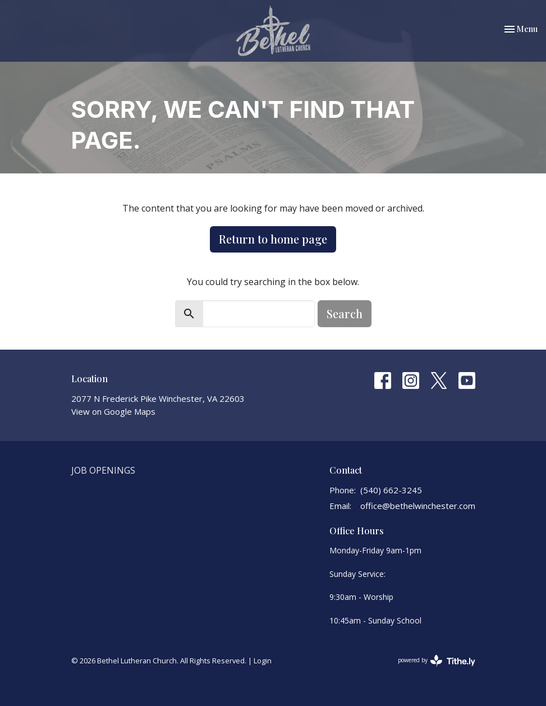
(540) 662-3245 (391, 490)
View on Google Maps (113, 411)
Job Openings (103, 470)
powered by (436, 661)
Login (263, 660)
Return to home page (273, 238)
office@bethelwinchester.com (417, 505)
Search (345, 313)
